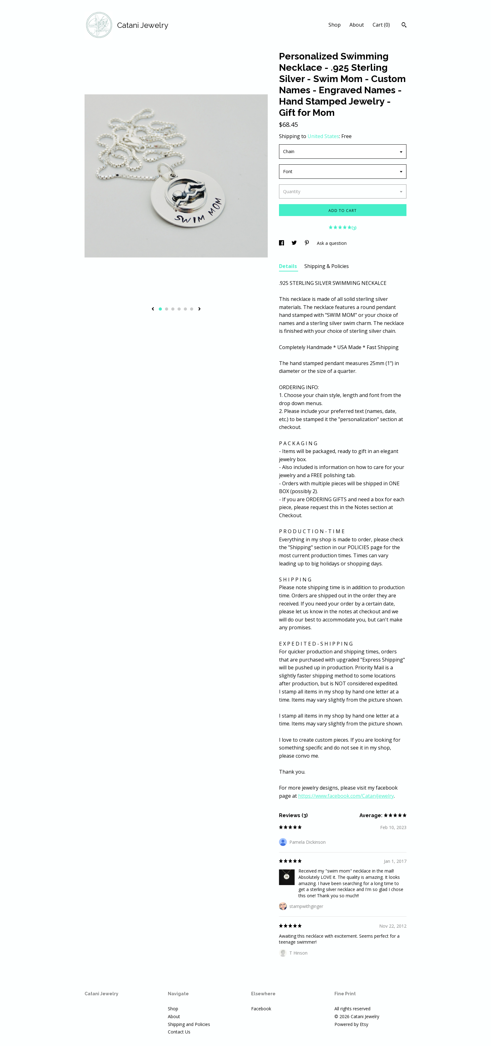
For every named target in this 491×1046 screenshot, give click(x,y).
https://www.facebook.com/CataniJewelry (346, 795)
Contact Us (179, 1032)
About (356, 24)
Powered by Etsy (351, 1024)
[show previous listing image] (152, 309)
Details (288, 266)
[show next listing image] (199, 309)
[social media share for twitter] (295, 243)
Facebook (261, 1009)
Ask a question (332, 243)
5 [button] (185, 309)
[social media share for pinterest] (307, 243)
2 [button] (166, 309)
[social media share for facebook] (282, 243)
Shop (334, 24)
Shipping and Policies (189, 1024)
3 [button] (172, 309)
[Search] (404, 25)
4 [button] (179, 309)
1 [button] (160, 309)
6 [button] (191, 309)
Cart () (381, 24)
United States (323, 136)
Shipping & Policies (326, 266)
